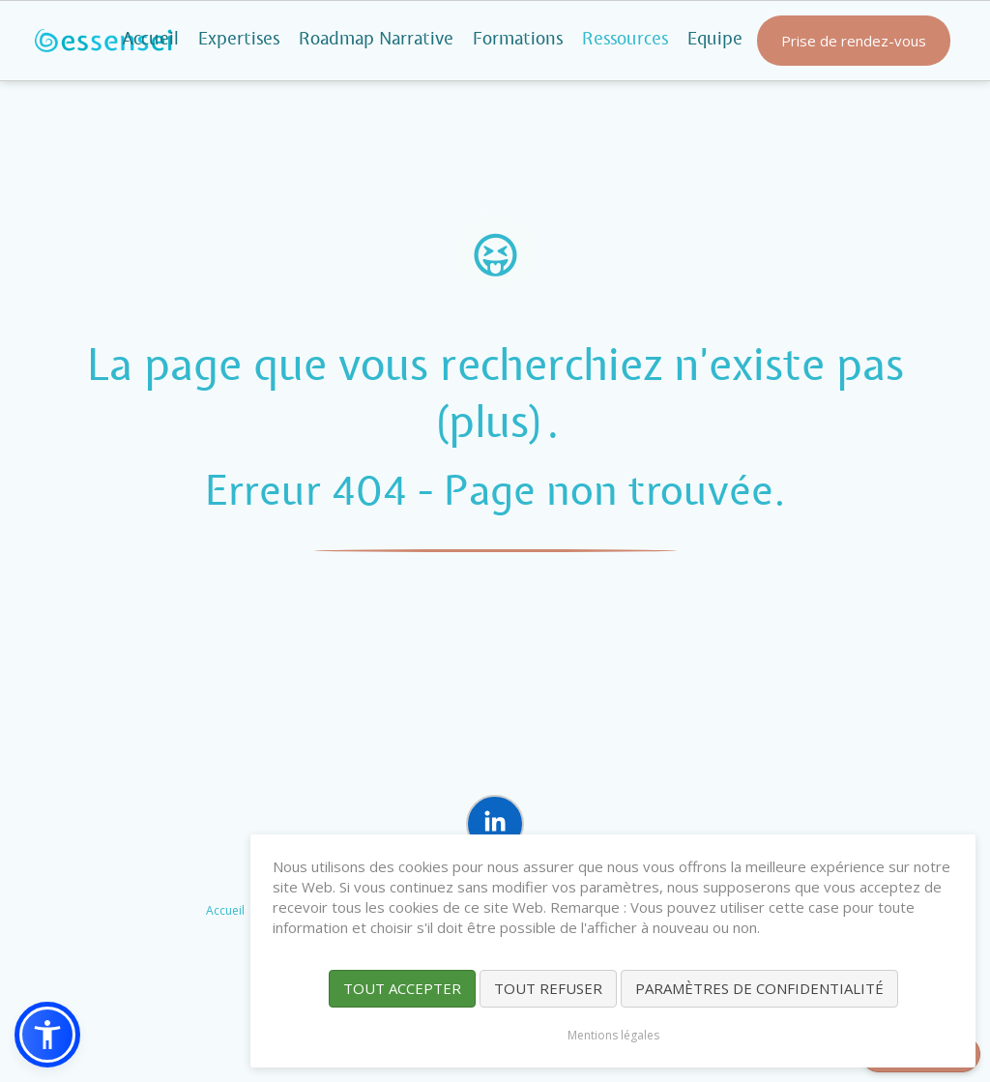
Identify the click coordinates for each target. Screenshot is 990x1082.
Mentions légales (613, 1035)
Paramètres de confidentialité (759, 988)
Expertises (238, 39)
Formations (518, 39)
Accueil (150, 39)
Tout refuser (548, 988)
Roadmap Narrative (376, 39)
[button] (47, 1035)
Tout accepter (402, 988)
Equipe (714, 39)
